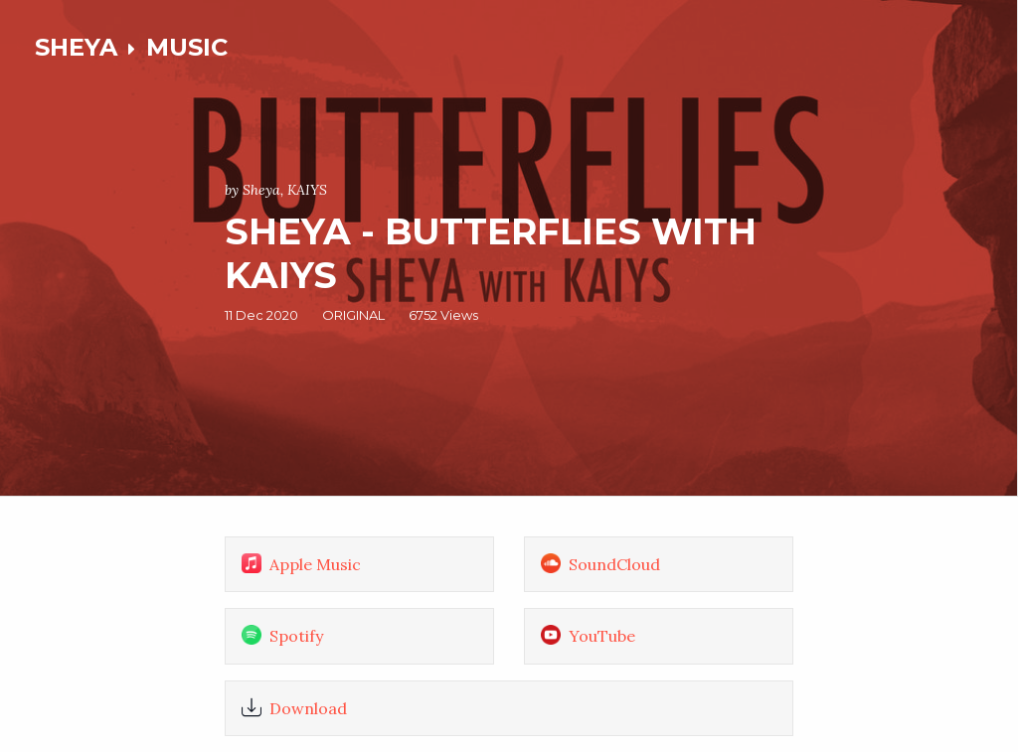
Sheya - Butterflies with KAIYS (491, 253)
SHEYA (76, 47)
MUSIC (187, 47)
